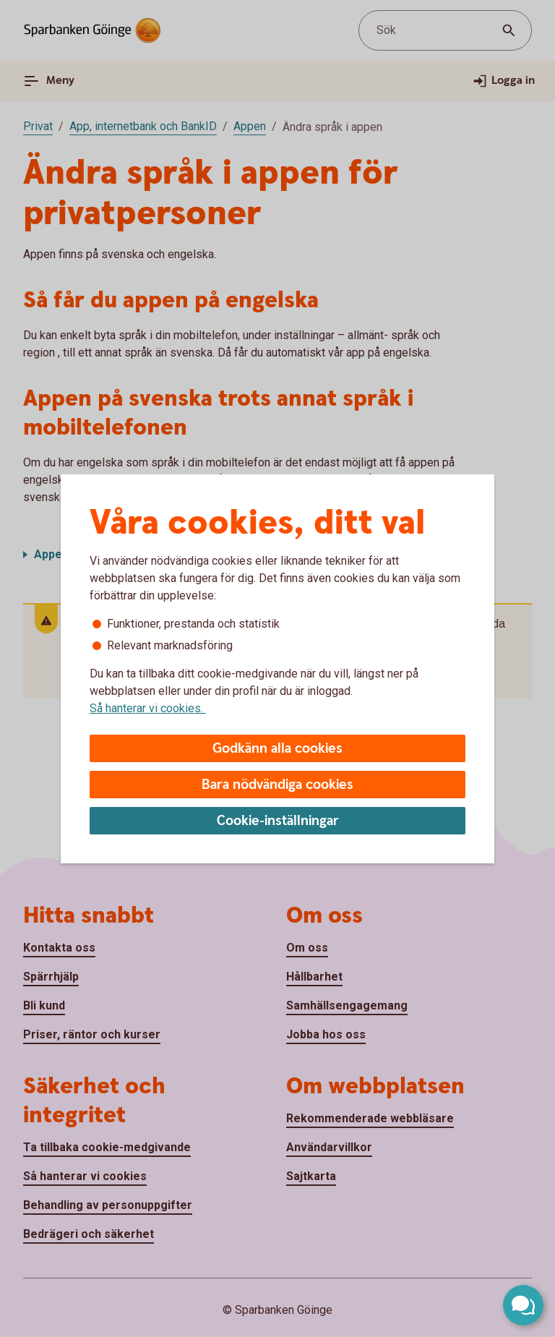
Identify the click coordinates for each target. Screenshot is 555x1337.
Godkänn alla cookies (277, 749)
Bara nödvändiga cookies (277, 785)
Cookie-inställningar (278, 821)
